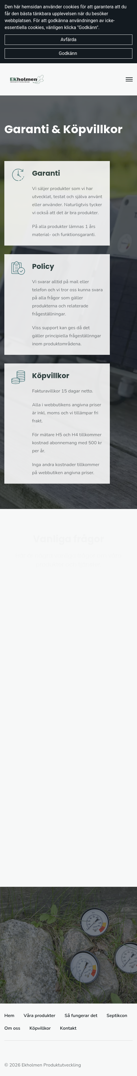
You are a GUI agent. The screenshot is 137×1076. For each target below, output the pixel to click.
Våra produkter (39, 1015)
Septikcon (117, 1015)
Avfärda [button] (68, 39)
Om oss (12, 1028)
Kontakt (68, 1028)
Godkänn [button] (68, 53)
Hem (9, 1015)
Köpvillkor (40, 1028)
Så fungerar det (81, 1015)
